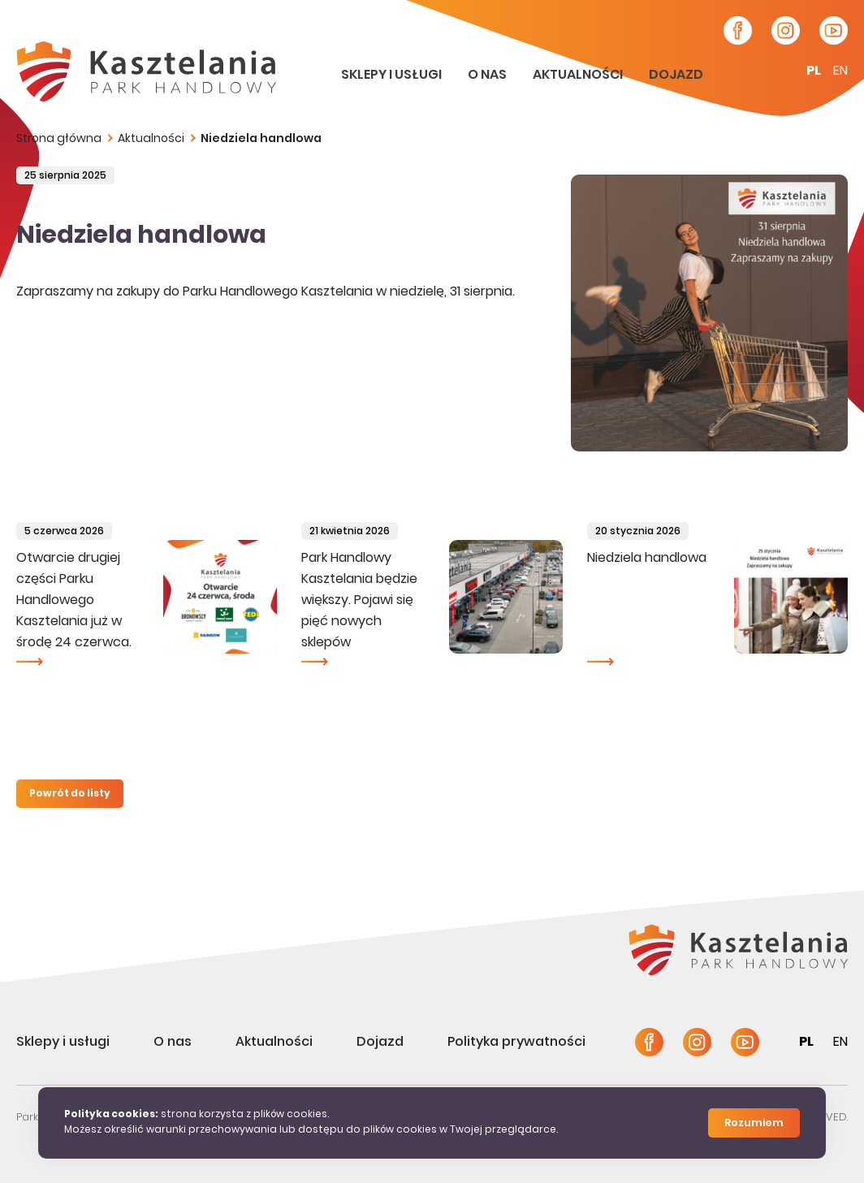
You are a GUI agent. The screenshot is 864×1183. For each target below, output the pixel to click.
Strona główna (59, 139)
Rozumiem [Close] (754, 1124)
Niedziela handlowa (261, 139)
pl (813, 71)
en (840, 71)
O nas (488, 75)
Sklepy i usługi (392, 75)
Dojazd (676, 75)
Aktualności (579, 75)
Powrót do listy (69, 794)
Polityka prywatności (516, 1042)
